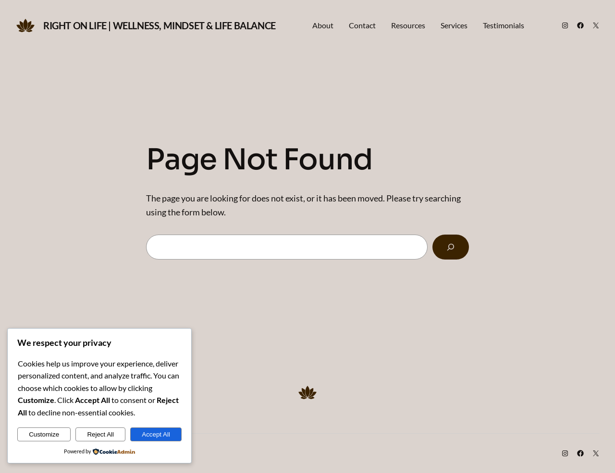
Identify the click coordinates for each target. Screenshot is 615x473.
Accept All (156, 434)
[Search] (450, 247)
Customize (44, 434)
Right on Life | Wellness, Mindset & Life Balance (159, 25)
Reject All (100, 434)
